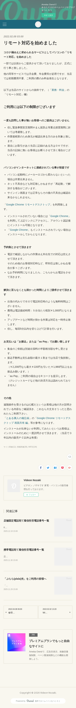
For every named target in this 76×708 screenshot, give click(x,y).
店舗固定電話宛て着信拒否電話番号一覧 (26, 520)
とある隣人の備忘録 (17, 418)
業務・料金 (58, 89)
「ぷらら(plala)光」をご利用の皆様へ (25, 579)
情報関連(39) (22, 447)
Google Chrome (59, 216)
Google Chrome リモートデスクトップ (28, 204)
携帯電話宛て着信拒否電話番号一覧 (24, 549)
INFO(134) (32, 447)
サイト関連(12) (10, 447)
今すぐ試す (48, 15)
